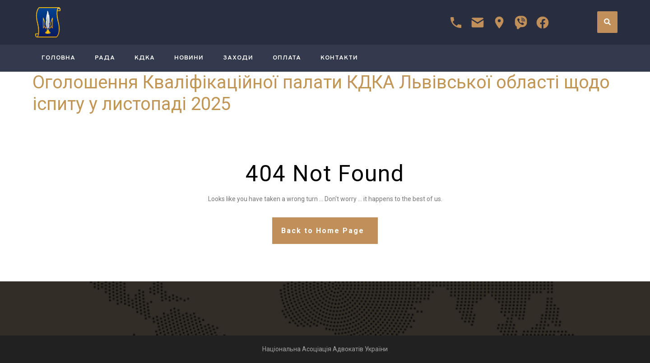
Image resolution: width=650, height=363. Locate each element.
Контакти (339, 58)
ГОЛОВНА (58, 58)
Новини (189, 58)
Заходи (238, 58)
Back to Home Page (322, 230)
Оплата (287, 58)
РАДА (105, 58)
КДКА (145, 58)
